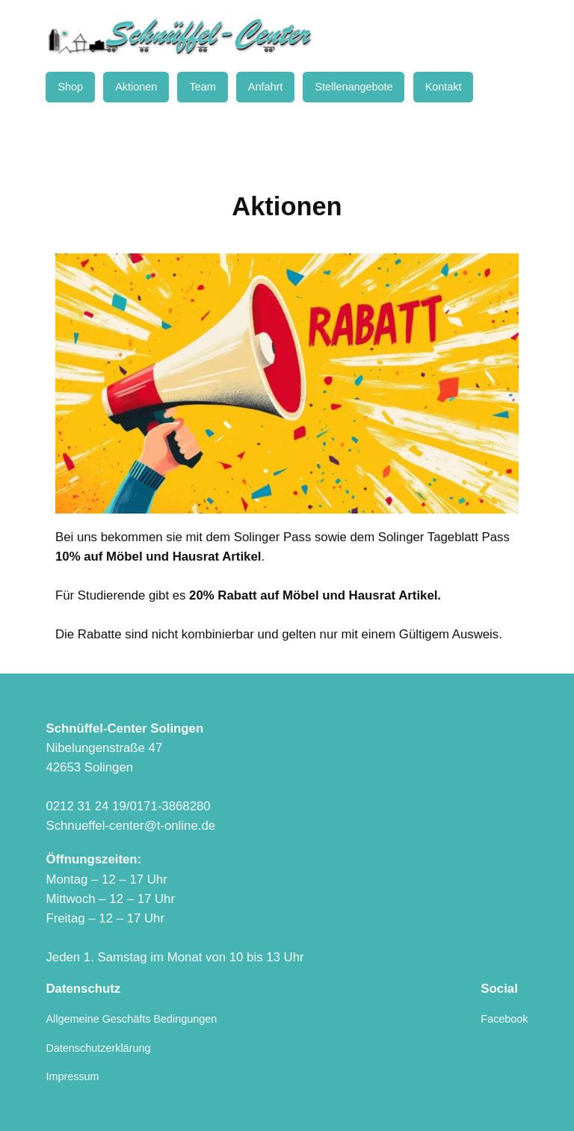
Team (202, 87)
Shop (70, 87)
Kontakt (443, 87)
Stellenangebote (353, 87)
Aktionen (136, 87)
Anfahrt (265, 87)
